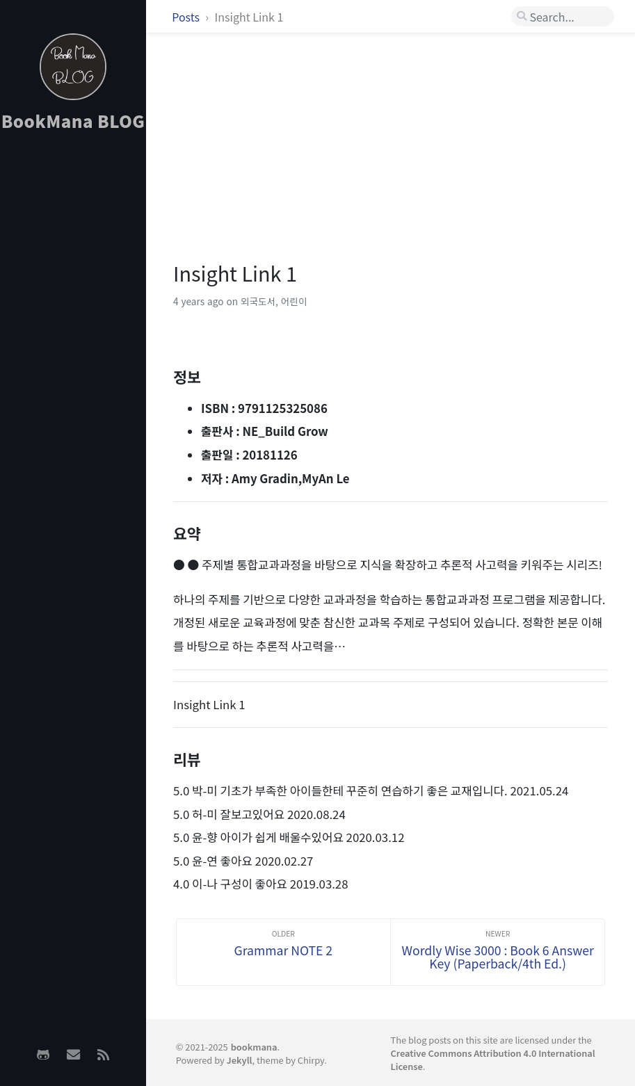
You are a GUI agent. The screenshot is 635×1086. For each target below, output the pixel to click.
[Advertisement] (73, 362)
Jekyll (239, 1060)
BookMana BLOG (73, 120)
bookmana (254, 1046)
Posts (187, 16)
